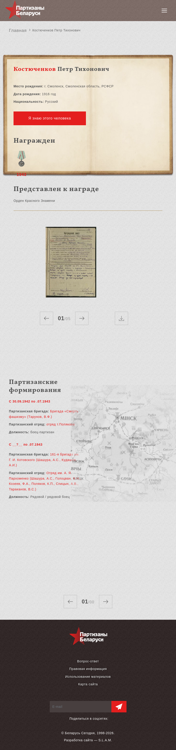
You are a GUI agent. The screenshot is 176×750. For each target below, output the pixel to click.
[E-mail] (81, 706)
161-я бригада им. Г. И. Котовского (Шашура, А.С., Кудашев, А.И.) (44, 460)
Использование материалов (88, 676)
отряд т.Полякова (61, 424)
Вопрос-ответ (88, 661)
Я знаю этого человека (49, 118)
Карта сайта (88, 684)
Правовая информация (88, 669)
